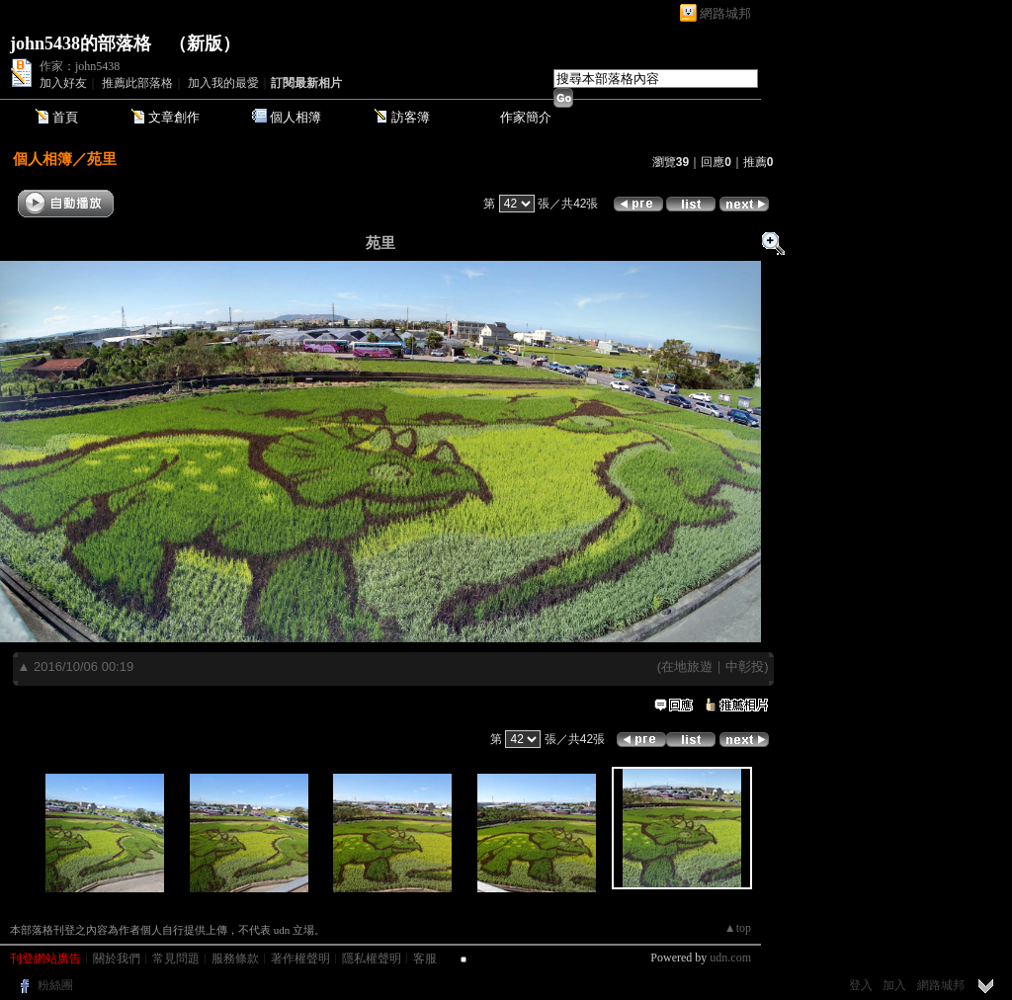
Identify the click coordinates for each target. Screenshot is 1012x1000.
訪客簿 (410, 117)
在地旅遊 (687, 666)
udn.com (730, 957)
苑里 (102, 158)
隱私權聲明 (371, 958)
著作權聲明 (300, 958)
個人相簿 (295, 117)
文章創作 (174, 117)
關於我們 (116, 958)
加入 (894, 985)
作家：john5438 (80, 66)
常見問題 (176, 958)
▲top (737, 928)
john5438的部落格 (80, 43)
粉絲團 (55, 985)
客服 (425, 958)
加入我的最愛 (223, 83)
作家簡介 (525, 117)
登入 (861, 985)
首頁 (65, 117)
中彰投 (744, 666)
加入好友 (63, 83)
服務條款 (235, 958)
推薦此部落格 (137, 83)
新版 (204, 43)
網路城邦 (725, 13)
